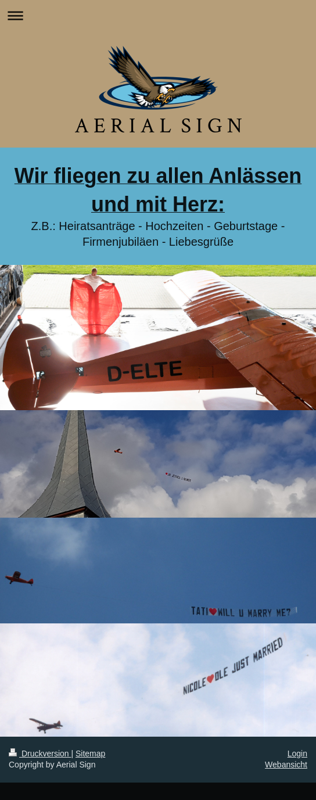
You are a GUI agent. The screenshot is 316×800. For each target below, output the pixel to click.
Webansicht (286, 764)
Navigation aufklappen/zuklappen (158, 15)
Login (297, 753)
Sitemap (90, 753)
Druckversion (40, 753)
